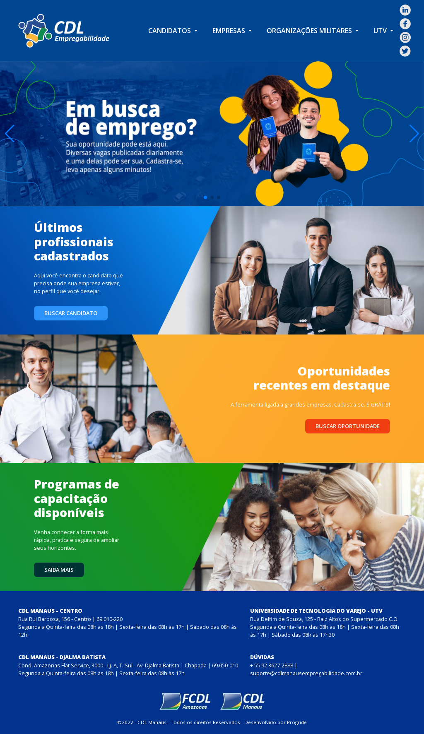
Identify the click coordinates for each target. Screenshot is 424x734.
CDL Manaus (151, 722)
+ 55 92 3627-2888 (271, 665)
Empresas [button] (229, 30)
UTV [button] (380, 30)
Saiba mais (59, 569)
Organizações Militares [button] (310, 30)
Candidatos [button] (170, 30)
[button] (9, 134)
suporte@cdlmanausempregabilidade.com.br (306, 673)
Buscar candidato (70, 313)
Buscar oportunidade (348, 426)
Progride (297, 722)
